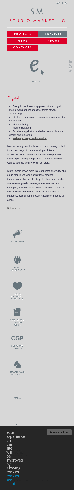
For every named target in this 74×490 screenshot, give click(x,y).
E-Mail (70, 71)
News (23, 41)
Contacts (22, 47)
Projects (22, 34)
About (54, 41)
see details (11, 481)
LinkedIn (70, 61)
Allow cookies (59, 432)
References (13, 208)
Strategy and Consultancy (17, 364)
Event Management (17, 260)
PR (17, 416)
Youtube (70, 66)
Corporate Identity (17, 338)
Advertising (17, 234)
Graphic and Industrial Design (17, 312)
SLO (58, 3)
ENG (64, 3)
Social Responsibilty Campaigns (17, 286)
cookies (12, 476)
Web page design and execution (30, 138)
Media (17, 390)
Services (53, 34)
